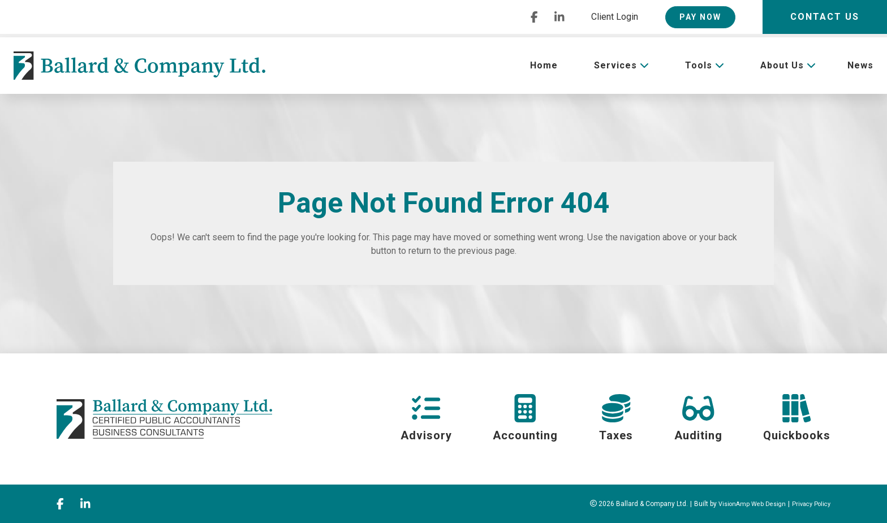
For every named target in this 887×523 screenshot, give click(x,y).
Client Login (614, 16)
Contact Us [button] (824, 16)
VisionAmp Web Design (744, 504)
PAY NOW (700, 16)
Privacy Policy (808, 504)
